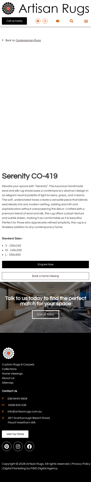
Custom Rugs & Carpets (18, 364)
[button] (71, 21)
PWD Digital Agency (44, 468)
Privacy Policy (81, 463)
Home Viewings (12, 373)
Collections (9, 369)
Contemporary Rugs (28, 40)
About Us (8, 378)
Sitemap (7, 382)
